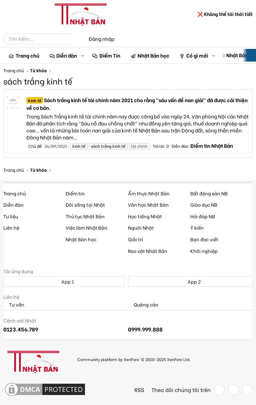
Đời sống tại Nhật (85, 204)
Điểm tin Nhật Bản (211, 145)
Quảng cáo (143, 304)
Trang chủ (27, 55)
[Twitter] (233, 389)
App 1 (64, 281)
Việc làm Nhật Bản (86, 227)
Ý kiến (197, 227)
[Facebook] (219, 389)
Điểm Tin (109, 55)
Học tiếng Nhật (145, 216)
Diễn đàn (66, 55)
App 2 (190, 281)
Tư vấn (13, 304)
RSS (139, 389)
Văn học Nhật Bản (148, 204)
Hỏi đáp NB (202, 216)
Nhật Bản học (153, 55)
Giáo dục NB (203, 204)
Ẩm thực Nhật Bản (149, 193)
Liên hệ (11, 227)
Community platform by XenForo (133, 359)
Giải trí (135, 239)
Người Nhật (141, 227)
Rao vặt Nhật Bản (147, 250)
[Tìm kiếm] (42, 39)
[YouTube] (247, 389)
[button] (82, 55)
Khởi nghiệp (204, 250)
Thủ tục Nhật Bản (85, 216)
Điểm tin (75, 193)
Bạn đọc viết (204, 239)
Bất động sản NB (209, 193)
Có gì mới (197, 55)
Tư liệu (10, 216)
